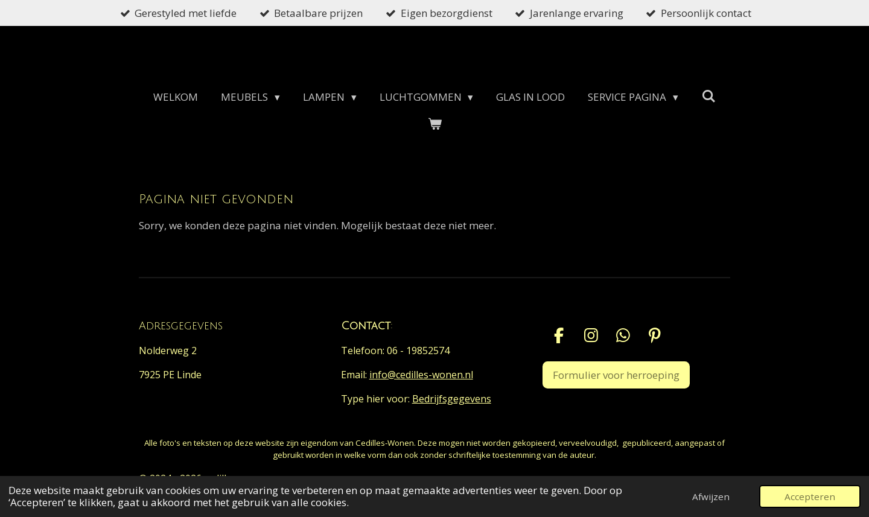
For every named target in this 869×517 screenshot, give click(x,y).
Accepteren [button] (810, 496)
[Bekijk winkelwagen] (434, 124)
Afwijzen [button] (711, 496)
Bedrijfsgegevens (451, 398)
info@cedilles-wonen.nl (421, 374)
